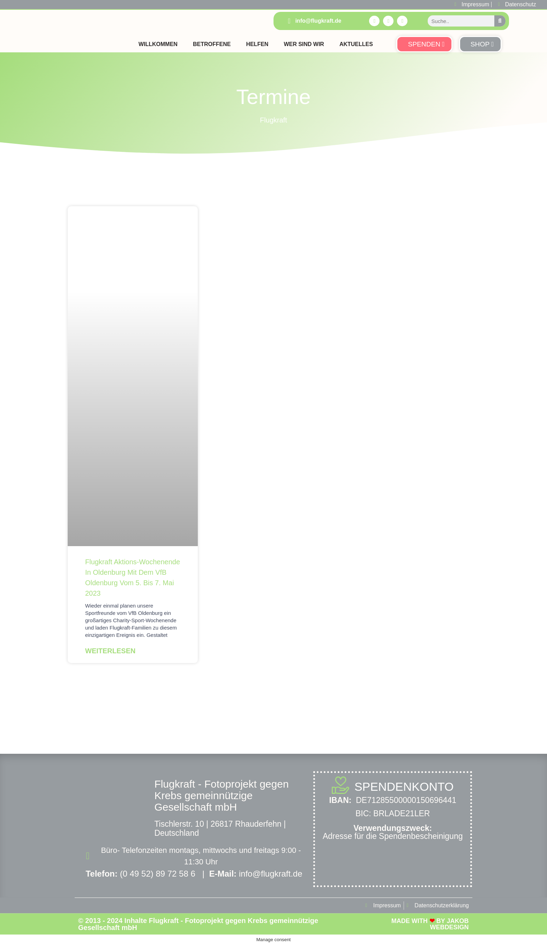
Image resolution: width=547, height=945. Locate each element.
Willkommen (158, 44)
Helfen (257, 44)
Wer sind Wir (304, 44)
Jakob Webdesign (449, 924)
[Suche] (499, 21)
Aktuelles (356, 44)
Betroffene (212, 44)
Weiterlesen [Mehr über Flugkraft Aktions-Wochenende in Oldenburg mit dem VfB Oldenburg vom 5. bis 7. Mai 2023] (110, 651)
